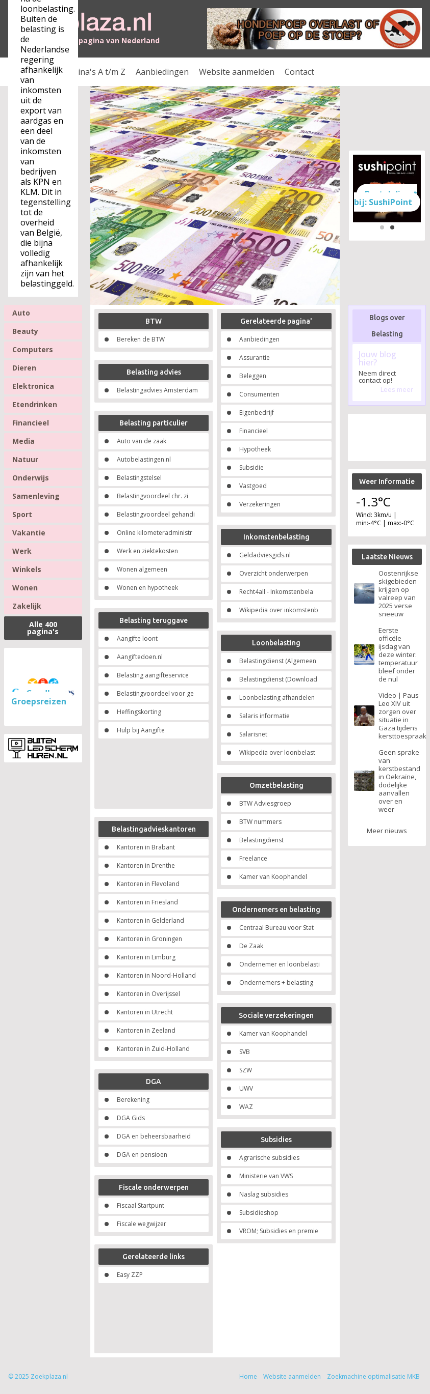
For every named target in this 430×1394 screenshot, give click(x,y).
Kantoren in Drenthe (146, 865)
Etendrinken (34, 404)
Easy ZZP (130, 1274)
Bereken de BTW (141, 339)
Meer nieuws (387, 830)
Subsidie (251, 467)
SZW (245, 1070)
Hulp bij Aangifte (141, 730)
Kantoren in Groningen (149, 938)
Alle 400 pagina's (43, 627)
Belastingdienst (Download (278, 679)
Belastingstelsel (139, 477)
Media (23, 441)
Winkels (26, 569)
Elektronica (33, 386)
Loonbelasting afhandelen (277, 697)
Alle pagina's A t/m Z (86, 71)
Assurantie (254, 357)
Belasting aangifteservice (153, 675)
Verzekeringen (260, 504)
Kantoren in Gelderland (150, 920)
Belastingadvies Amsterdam (157, 390)
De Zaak (251, 946)
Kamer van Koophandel (273, 876)
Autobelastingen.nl (144, 459)
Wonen (25, 587)
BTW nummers (260, 821)
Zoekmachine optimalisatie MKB (373, 1376)
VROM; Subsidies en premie (278, 1231)
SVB (244, 1051)
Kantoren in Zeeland (146, 1030)
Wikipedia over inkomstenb (278, 610)
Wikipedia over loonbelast (277, 752)
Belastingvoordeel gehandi (156, 514)
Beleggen (252, 376)
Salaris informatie (264, 716)
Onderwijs (30, 477)
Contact (299, 71)
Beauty (25, 331)
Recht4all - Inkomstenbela (276, 591)
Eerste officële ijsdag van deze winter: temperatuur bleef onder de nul (398, 654)
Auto (21, 313)
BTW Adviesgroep (265, 803)
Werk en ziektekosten (147, 551)
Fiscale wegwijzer (141, 1223)
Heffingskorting (139, 711)
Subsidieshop (259, 1212)
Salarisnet (253, 734)
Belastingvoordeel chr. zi (152, 496)
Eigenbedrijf (256, 412)
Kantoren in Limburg (146, 957)
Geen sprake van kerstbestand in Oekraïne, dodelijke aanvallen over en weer (399, 780)
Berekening (133, 1099)
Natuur (25, 459)
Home (248, 1376)
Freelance (253, 858)
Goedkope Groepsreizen (39, 697)
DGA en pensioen (142, 1154)
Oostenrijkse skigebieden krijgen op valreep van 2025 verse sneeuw (398, 593)
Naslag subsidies (263, 1194)
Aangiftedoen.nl (140, 656)
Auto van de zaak (141, 441)
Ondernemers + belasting (276, 982)
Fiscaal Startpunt (140, 1205)
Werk (22, 551)
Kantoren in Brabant (146, 847)
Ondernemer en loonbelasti (279, 964)
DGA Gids (131, 1118)
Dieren (24, 368)
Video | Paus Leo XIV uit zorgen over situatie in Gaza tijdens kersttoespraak (399, 715)
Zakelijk (26, 606)
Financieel (30, 423)
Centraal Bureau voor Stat (276, 927)
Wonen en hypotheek (147, 587)
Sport (22, 514)
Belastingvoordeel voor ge (155, 693)
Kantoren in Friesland (147, 902)
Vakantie (28, 532)
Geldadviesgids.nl (265, 555)
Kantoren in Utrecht (145, 1012)
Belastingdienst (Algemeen (277, 661)
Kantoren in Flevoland (148, 883)
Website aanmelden (236, 71)
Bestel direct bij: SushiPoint (386, 197)
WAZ (246, 1106)
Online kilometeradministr (154, 532)
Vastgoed (253, 485)
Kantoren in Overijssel (148, 993)
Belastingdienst (261, 840)
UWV (246, 1088)
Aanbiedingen (162, 71)
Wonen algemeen (142, 569)
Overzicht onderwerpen (273, 573)
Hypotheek (255, 449)
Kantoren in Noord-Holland (156, 975)
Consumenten (259, 394)
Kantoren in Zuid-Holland (153, 1048)
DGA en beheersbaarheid (154, 1136)
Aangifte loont (137, 638)
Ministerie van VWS (266, 1176)
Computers (32, 349)
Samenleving (36, 496)
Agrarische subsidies (269, 1157)
